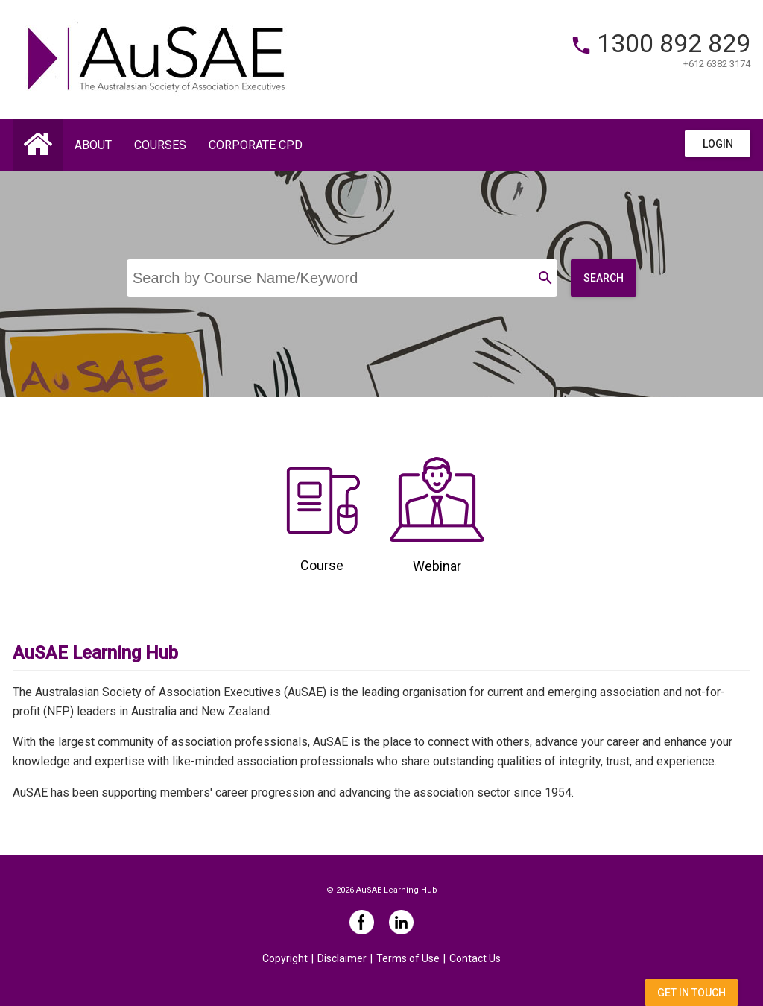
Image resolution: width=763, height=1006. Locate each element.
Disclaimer (342, 958)
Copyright (285, 958)
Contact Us (475, 958)
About (93, 145)
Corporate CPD (256, 145)
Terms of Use (408, 958)
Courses (160, 145)
